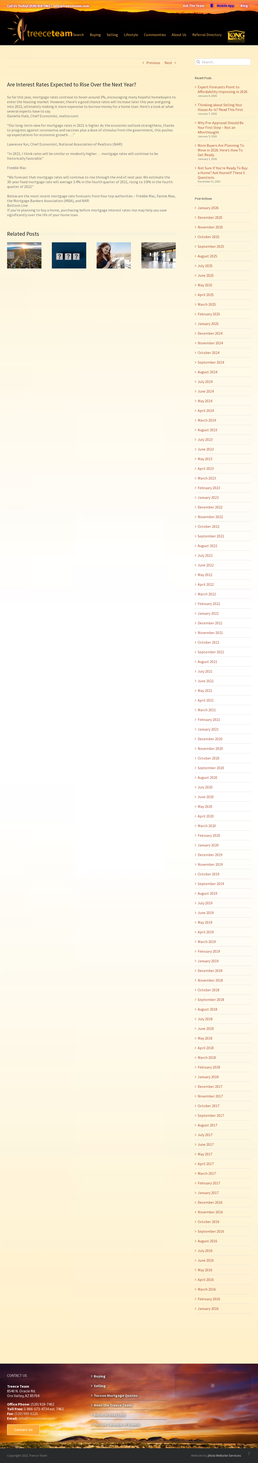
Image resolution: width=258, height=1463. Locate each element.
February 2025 (209, 314)
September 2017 (211, 1115)
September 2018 (211, 999)
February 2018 (209, 1067)
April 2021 (206, 700)
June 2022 (206, 565)
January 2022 (208, 613)
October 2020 (208, 758)
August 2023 (207, 429)
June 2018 (206, 1028)
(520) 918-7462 (39, 6)
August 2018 (207, 1009)
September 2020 (211, 767)
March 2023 (207, 478)
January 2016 (208, 1308)
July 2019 (205, 903)
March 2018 (207, 1057)
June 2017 (206, 1144)
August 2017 (207, 1125)
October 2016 (208, 1221)
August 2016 (207, 1241)
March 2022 (207, 594)
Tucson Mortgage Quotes (116, 1395)
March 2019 (207, 941)
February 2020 (209, 835)
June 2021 (206, 681)
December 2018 (210, 970)
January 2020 (208, 845)
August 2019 (207, 893)
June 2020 (206, 796)
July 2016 (205, 1250)
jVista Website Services (224, 1455)
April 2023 (206, 468)
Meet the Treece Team (113, 1405)
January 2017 (208, 1192)
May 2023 (205, 458)
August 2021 (207, 661)
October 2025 (208, 236)
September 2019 (211, 883)
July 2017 (205, 1134)
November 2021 (210, 632)
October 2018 (208, 990)
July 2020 (205, 787)
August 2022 (207, 545)
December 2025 (210, 217)
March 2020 (207, 825)
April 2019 (206, 932)
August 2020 (207, 777)
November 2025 (210, 227)
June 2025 (206, 275)
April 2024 (206, 410)
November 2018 (210, 980)
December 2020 (210, 738)
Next (168, 62)
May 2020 (205, 806)
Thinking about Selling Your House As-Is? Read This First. (221, 107)
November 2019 (210, 864)
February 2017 (209, 1183)
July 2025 (205, 265)
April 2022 (206, 584)
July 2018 (205, 1018)
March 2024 (207, 420)
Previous (153, 62)
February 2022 (209, 603)
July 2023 (205, 439)
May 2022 (205, 574)
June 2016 (206, 1260)
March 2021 (207, 709)
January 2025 (208, 323)
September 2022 (211, 536)
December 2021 (210, 623)
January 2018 (208, 1076)
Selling (100, 1385)
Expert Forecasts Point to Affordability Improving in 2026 (222, 89)
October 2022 (208, 526)
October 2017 (208, 1105)
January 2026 (208, 207)
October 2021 (208, 642)
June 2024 (206, 391)
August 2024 (207, 372)
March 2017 (207, 1173)
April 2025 (206, 294)
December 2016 (210, 1202)
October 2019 (208, 874)
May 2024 (205, 400)
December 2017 (210, 1086)
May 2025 (205, 285)
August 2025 (207, 256)
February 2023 (209, 487)
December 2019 (210, 854)
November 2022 (210, 516)
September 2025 (211, 246)
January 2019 (208, 961)
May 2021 (205, 690)
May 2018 (205, 1038)
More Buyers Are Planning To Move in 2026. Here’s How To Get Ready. (221, 150)
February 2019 (209, 951)
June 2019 (206, 912)
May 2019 (205, 922)
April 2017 (206, 1163)
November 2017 (210, 1096)
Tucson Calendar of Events (117, 1424)
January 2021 (208, 729)
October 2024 (208, 352)
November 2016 (210, 1212)
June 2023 (206, 449)
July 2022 (205, 555)
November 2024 (210, 343)
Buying (100, 1376)
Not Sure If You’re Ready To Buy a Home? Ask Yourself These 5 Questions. (222, 173)
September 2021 (211, 652)
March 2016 (207, 1289)
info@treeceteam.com (71, 6)
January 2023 (208, 497)
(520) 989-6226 (26, 1413)
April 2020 (206, 816)
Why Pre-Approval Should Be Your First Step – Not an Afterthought (221, 127)
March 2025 (207, 304)
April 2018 (206, 1047)
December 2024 (210, 333)
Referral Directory (109, 1414)
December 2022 (210, 507)
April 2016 (206, 1279)
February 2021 (209, 719)
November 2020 (210, 748)
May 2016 (205, 1270)
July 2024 (205, 381)
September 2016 (211, 1231)
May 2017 (205, 1154)
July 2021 (205, 671)
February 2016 (209, 1298)
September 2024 (211, 362)
